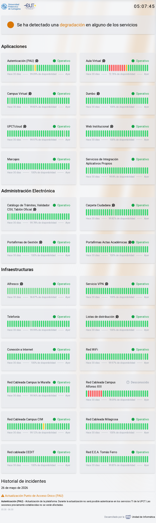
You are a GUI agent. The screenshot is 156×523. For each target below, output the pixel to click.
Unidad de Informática (143, 517)
